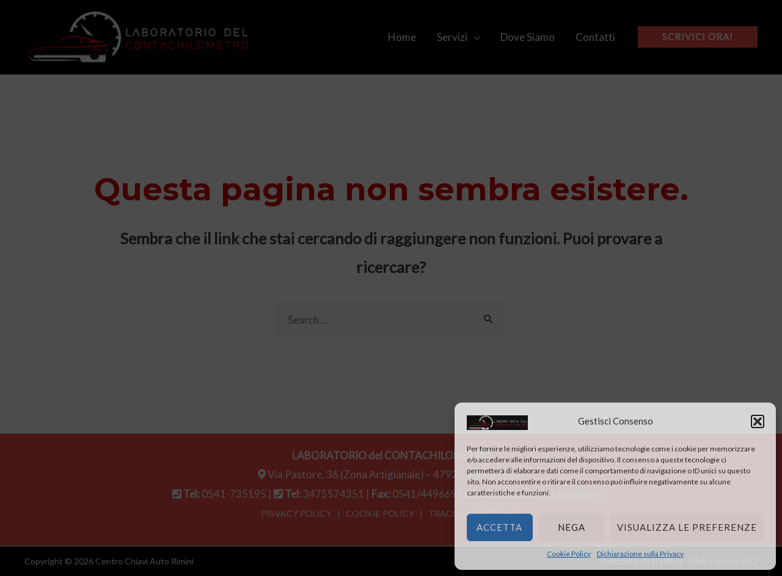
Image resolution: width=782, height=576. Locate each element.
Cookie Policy (569, 553)
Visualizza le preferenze (687, 527)
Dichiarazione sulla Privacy (640, 553)
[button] (757, 421)
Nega (571, 527)
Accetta (499, 527)
